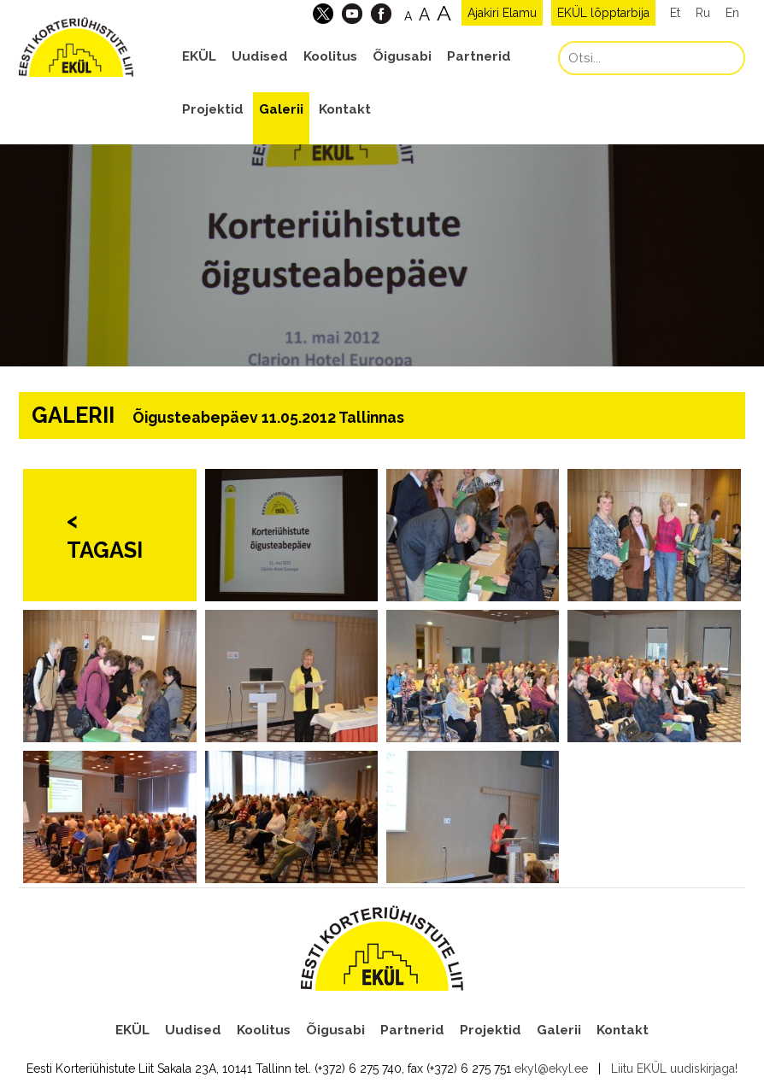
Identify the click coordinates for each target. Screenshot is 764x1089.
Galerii (281, 109)
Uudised (260, 56)
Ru (703, 13)
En (732, 13)
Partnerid (479, 56)
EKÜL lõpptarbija (603, 13)
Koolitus (330, 56)
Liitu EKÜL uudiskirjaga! (674, 1068)
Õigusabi (402, 56)
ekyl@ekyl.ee (551, 1068)
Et (675, 13)
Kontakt (345, 109)
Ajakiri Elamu (502, 13)
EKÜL (199, 56)
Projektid (213, 109)
